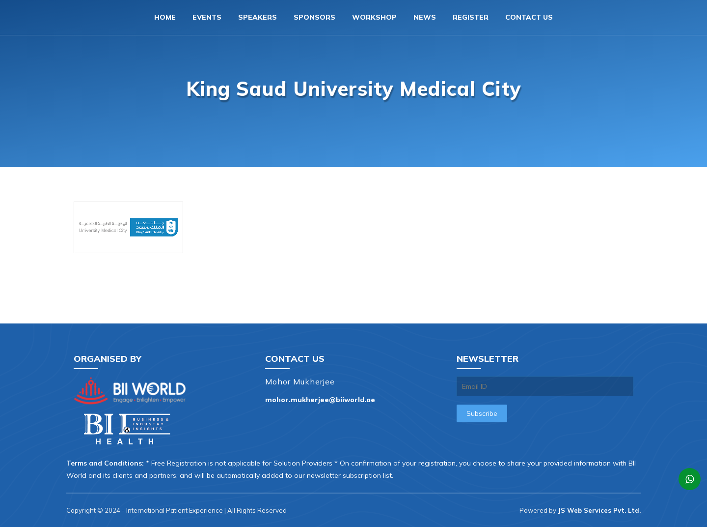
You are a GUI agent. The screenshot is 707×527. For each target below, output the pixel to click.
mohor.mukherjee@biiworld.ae (320, 399)
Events (206, 17)
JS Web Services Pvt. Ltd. (599, 510)
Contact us (529, 17)
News (424, 17)
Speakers (257, 17)
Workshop (374, 17)
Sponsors (314, 17)
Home (165, 17)
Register (471, 17)
